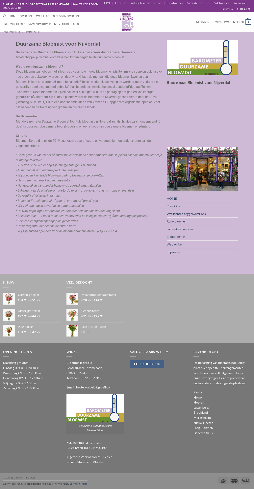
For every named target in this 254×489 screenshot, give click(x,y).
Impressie (228, 9)
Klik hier (106, 457)
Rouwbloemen (175, 3)
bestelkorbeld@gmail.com (94, 387)
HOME (107, 3)
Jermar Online (79, 483)
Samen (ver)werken (198, 3)
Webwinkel (241, 3)
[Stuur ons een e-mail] (245, 9)
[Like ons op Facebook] (238, 9)
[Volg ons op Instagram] (241, 9)
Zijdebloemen (221, 3)
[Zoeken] (4, 16)
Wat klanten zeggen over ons (146, 3)
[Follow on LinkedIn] (249, 9)
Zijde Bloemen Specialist (20, 477)
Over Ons (120, 3)
